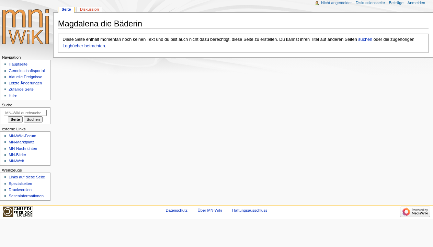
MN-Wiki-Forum (22, 136)
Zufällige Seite (21, 89)
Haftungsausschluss (249, 210)
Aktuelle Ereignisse (25, 77)
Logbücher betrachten (83, 46)
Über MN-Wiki (210, 210)
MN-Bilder (17, 155)
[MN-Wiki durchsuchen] (25, 113)
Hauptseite (18, 64)
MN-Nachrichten (23, 148)
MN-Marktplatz (21, 142)
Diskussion (89, 9)
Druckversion (20, 190)
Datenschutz (176, 210)
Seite (66, 9)
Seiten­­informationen (26, 196)
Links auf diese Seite (27, 177)
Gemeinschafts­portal (27, 71)
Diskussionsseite (370, 3)
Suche (7, 105)
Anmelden (416, 3)
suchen (365, 39)
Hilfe (12, 95)
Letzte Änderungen (25, 83)
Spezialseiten (20, 183)
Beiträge (396, 3)
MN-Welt (16, 161)
